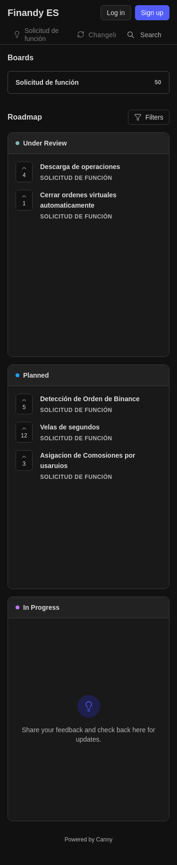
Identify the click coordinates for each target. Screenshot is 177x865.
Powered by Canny (88, 839)
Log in (116, 12)
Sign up (152, 12)
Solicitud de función (42, 34)
